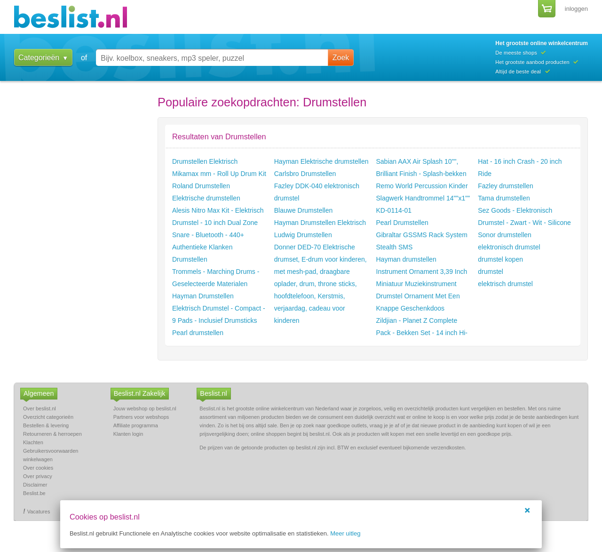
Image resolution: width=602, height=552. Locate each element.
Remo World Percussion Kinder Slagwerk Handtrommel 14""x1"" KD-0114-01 (423, 198)
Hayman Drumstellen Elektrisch (320, 222)
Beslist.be (34, 493)
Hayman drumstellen (406, 259)
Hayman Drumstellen (203, 296)
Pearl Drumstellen (402, 222)
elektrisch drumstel (505, 284)
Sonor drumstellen (504, 235)
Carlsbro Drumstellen (305, 173)
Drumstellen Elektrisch (205, 161)
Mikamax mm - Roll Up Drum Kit (219, 173)
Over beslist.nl (39, 408)
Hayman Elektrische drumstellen (321, 161)
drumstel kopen (500, 259)
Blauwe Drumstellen (303, 210)
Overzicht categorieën (48, 417)
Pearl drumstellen (197, 332)
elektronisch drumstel (509, 247)
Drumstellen (189, 259)
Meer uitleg (345, 533)
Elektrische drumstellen (206, 198)
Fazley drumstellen (505, 186)
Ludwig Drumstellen (303, 235)
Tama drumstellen (504, 198)
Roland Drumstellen (201, 186)
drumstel (490, 271)
